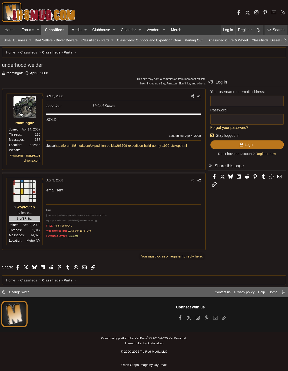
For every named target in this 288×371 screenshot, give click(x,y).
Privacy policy (240, 293)
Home (10, 30)
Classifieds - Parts (95, 40)
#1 (197, 98)
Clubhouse (101, 30)
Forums (28, 30)
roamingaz (16, 74)
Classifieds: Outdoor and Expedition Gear (149, 40)
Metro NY (35, 242)
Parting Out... (195, 40)
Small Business (15, 40)
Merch (176, 30)
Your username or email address (235, 93)
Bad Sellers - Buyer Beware (56, 40)
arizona (36, 146)
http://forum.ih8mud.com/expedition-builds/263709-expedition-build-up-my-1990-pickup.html (122, 147)
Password (217, 112)
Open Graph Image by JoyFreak (144, 365)
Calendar (128, 30)
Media (76, 30)
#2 (197, 182)
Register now (264, 155)
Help (258, 293)
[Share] (191, 97)
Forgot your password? (228, 129)
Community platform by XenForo (144, 339)
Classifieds (54, 30)
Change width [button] (22, 293)
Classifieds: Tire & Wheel (228, 40)
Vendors (153, 30)
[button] (38, 30)
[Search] (276, 30)
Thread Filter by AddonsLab (144, 344)
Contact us (218, 293)
